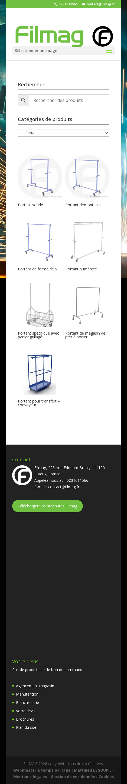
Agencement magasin (35, 685)
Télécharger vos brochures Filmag (47, 505)
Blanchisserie (27, 702)
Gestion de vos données (74, 776)
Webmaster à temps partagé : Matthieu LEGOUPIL (62, 770)
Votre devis (25, 710)
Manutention (27, 694)
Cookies (106, 776)
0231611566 (68, 4)
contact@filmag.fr (63, 486)
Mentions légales (30, 776)
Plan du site (26, 727)
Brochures (25, 719)
